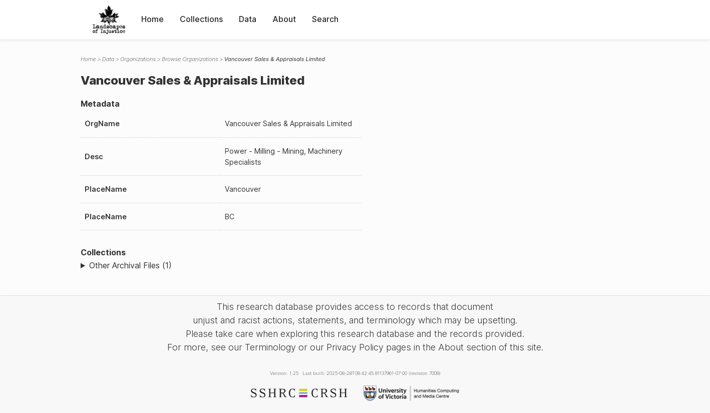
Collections (201, 19)
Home (152, 19)
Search (325, 19)
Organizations (138, 59)
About (284, 19)
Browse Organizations (190, 59)
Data (247, 19)
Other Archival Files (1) (130, 265)
